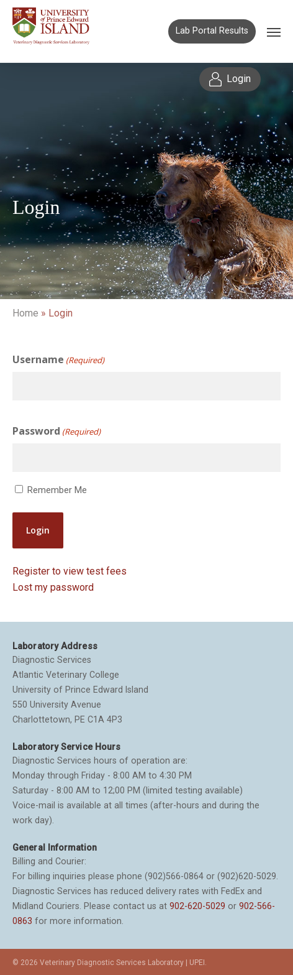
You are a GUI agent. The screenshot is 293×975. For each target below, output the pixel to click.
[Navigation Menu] (274, 31)
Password (56, 431)
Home (25, 313)
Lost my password (53, 587)
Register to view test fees (69, 571)
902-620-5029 (197, 906)
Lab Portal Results (212, 30)
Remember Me (57, 490)
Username (58, 360)
